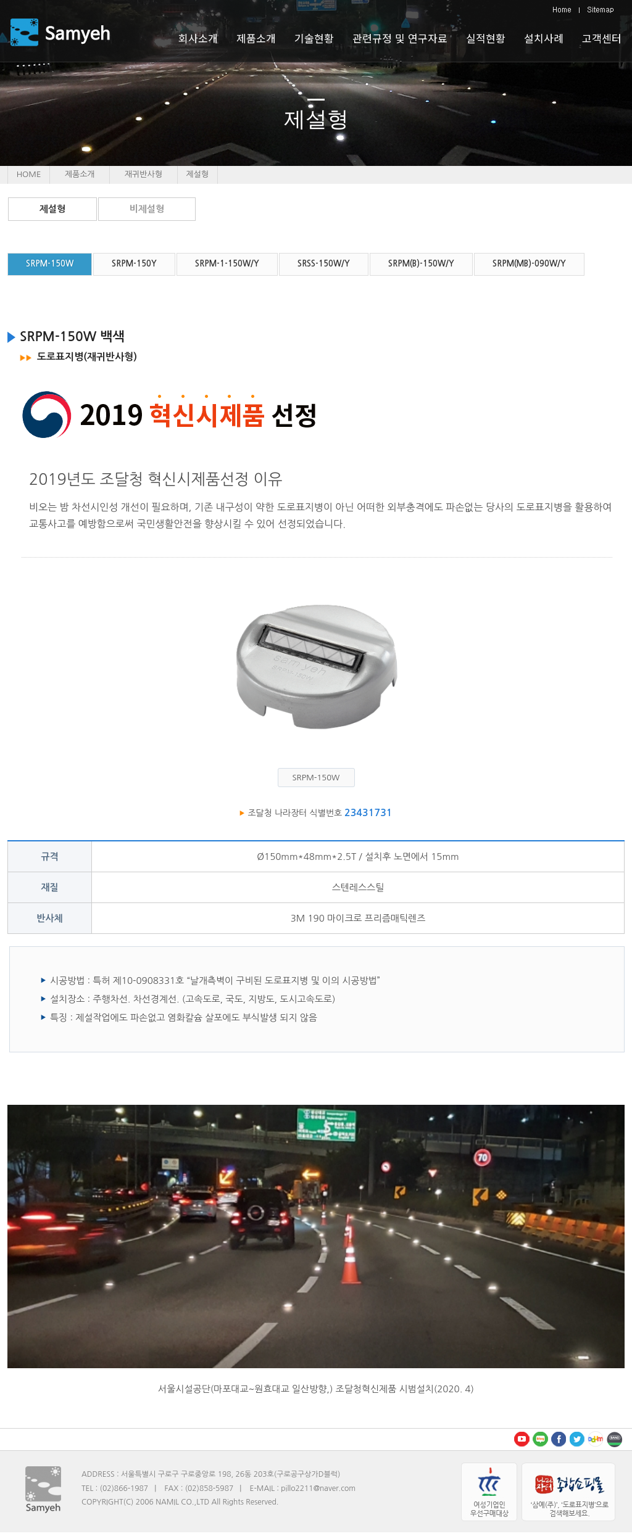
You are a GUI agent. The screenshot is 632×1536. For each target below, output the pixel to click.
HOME (29, 174)
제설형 (52, 208)
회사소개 (198, 38)
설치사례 (543, 38)
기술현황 (314, 38)
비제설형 (147, 208)
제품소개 (80, 174)
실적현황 (485, 38)
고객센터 (602, 38)
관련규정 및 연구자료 (399, 38)
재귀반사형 (143, 174)
